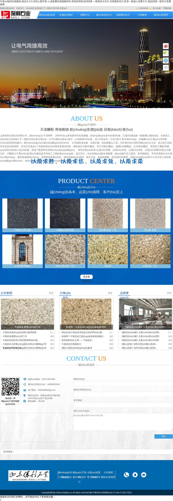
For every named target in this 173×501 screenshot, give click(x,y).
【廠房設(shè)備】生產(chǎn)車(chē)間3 (140, 332)
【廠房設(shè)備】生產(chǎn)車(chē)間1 (140, 340)
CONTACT (86, 358)
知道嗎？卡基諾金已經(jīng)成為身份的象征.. (83, 336)
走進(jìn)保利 (66, 15)
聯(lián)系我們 (161, 15)
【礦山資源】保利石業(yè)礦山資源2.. (139, 348)
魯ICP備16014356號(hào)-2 (101, 492)
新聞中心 (85, 15)
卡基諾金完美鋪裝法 (71, 344)
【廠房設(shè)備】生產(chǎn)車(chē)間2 (140, 336)
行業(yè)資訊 (65, 477)
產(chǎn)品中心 (104, 15)
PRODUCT (86, 181)
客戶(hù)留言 (93, 477)
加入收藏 (157, 8)
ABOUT (87, 118)
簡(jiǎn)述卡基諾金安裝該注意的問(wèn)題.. (82, 332)
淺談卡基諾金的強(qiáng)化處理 (77, 348)
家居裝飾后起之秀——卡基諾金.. (77, 340)
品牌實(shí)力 (123, 15)
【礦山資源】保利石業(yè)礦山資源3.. (139, 344)
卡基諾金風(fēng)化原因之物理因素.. (20, 332)
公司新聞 (108, 472)
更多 (51, 293)
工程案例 (142, 15)
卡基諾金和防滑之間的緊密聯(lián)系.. (21, 340)
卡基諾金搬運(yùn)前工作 (15, 336)
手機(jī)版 (167, 8)
